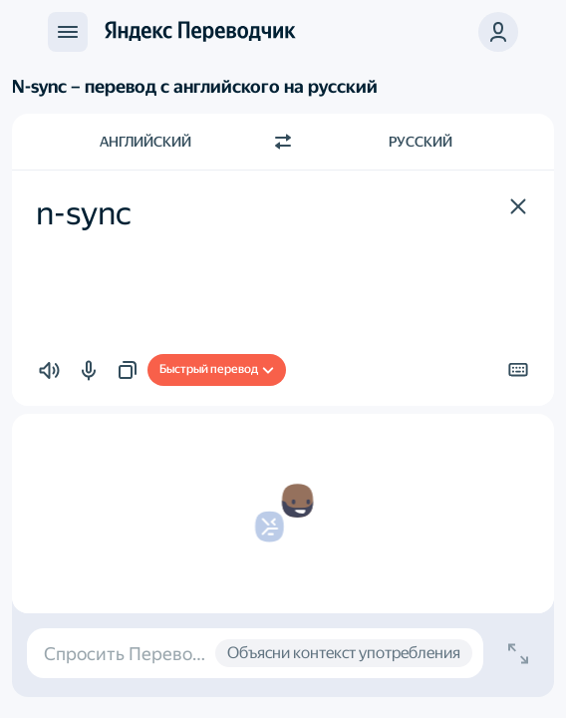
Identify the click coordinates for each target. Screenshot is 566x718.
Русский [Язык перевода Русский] (420, 142)
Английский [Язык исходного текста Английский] (145, 142)
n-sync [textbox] (84, 213)
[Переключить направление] (283, 142)
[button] (498, 32)
